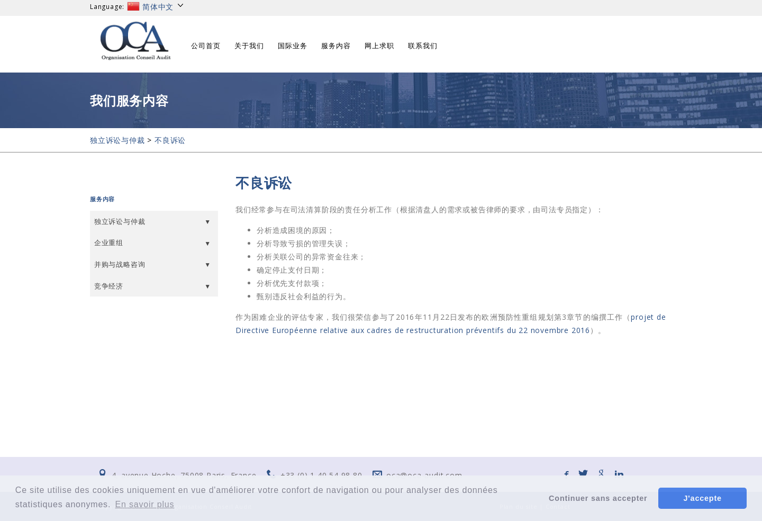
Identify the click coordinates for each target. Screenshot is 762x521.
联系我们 (423, 45)
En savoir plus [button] (145, 504)
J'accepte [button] (703, 498)
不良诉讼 (170, 140)
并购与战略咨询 (120, 264)
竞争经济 (108, 286)
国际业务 (292, 45)
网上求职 (379, 45)
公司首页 (206, 45)
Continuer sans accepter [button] (598, 498)
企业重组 (108, 242)
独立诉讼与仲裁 (117, 140)
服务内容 (336, 45)
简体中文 (156, 7)
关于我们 (249, 45)
